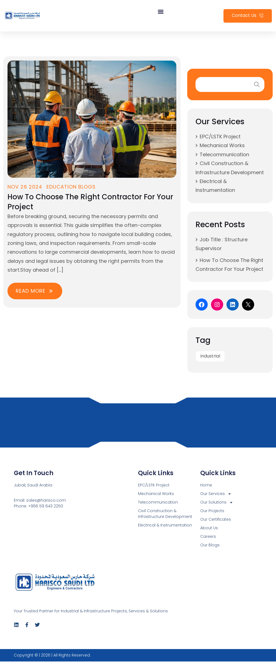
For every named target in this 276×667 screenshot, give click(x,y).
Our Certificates (215, 519)
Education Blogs (71, 186)
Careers (208, 536)
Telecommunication (224, 154)
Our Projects (212, 511)
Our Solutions (216, 502)
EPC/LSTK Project (220, 136)
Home (206, 485)
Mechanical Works (222, 145)
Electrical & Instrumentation (165, 525)
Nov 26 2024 (24, 186)
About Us (209, 528)
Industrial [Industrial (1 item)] (210, 356)
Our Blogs (210, 545)
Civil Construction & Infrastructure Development (165, 513)
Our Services (215, 494)
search (256, 84)
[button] (160, 11)
